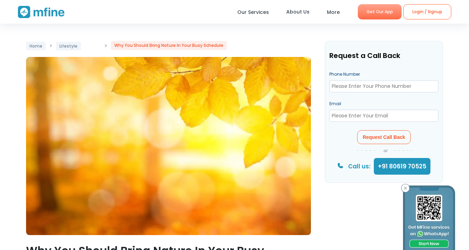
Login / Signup (427, 12)
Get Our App (380, 12)
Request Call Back (384, 137)
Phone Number (344, 74)
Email (335, 104)
